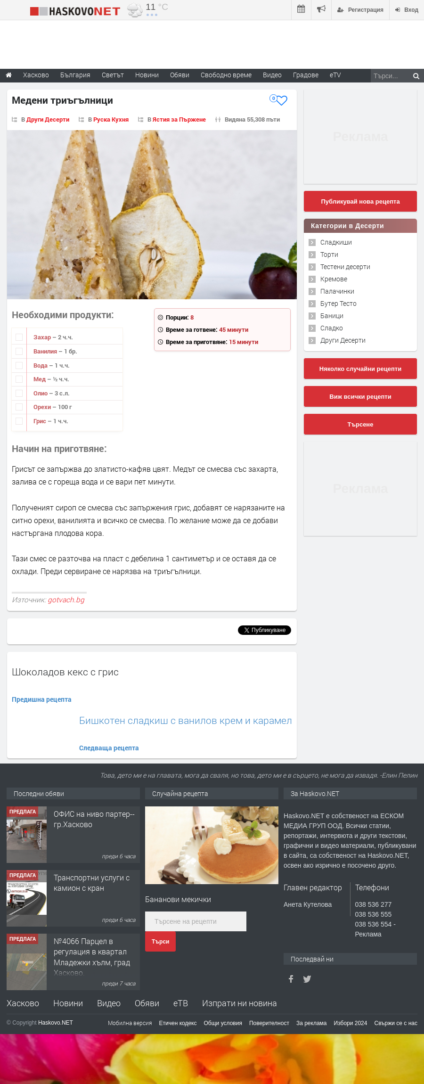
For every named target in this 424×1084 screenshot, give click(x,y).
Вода (41, 365)
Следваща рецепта (109, 747)
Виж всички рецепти (360, 396)
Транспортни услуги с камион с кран (92, 882)
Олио (41, 393)
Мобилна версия (130, 1023)
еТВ (180, 1003)
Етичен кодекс (178, 1023)
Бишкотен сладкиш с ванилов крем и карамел (185, 720)
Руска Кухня (111, 119)
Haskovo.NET (55, 1022)
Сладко (331, 327)
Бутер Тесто (338, 303)
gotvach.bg (66, 599)
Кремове (333, 278)
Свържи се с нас (395, 1023)
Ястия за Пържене (179, 119)
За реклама (311, 1023)
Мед (40, 379)
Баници (331, 315)
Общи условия (223, 1023)
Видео (109, 1003)
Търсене (361, 424)
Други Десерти (47, 119)
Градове (305, 74)
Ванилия (45, 351)
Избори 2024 (350, 1023)
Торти (329, 254)
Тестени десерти (345, 266)
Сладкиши (336, 242)
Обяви (147, 1003)
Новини (147, 74)
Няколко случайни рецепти (360, 368)
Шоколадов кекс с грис (65, 671)
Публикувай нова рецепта (360, 201)
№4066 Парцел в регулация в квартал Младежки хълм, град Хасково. (92, 956)
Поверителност (269, 1023)
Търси (160, 941)
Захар (42, 337)
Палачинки (337, 291)
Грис (40, 421)
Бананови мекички (178, 899)
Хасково (23, 1003)
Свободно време (226, 74)
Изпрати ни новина (239, 1003)
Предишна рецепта (42, 699)
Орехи (42, 406)
